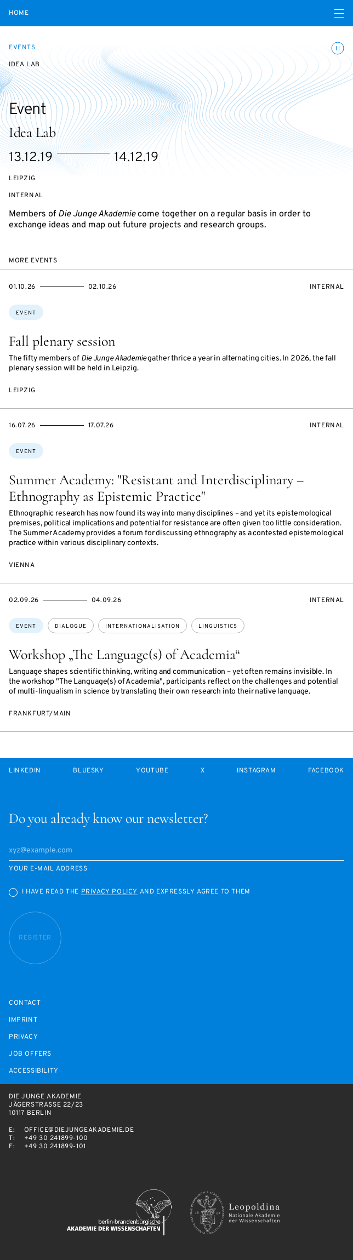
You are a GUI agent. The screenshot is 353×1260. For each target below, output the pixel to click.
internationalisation (142, 626)
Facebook (326, 771)
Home (19, 13)
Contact (25, 1003)
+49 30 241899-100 (56, 1138)
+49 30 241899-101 (55, 1146)
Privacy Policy (109, 891)
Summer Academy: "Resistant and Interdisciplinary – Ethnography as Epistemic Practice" (156, 488)
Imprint (23, 1020)
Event (26, 313)
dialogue (71, 626)
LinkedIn (25, 771)
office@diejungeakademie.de (79, 1130)
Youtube (152, 771)
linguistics (217, 626)
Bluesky (88, 771)
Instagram (256, 771)
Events (22, 47)
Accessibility (34, 1071)
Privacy (23, 1037)
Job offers (30, 1054)
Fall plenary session (62, 341)
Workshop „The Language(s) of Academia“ (124, 654)
